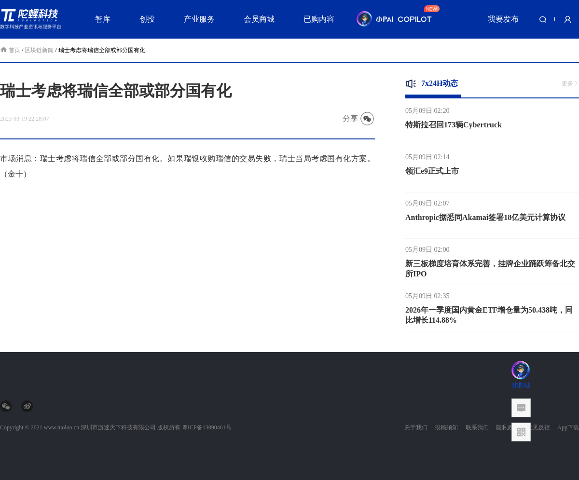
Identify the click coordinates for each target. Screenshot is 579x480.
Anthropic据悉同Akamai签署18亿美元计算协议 (485, 219)
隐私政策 (507, 427)
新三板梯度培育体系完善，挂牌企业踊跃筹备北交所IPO (490, 270)
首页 (11, 50)
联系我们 (477, 427)
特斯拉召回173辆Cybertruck (453, 127)
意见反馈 (538, 427)
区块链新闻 (39, 50)
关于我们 (415, 427)
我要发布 (503, 19)
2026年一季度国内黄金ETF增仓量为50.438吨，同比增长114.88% (489, 317)
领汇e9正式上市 (432, 173)
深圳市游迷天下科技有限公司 (118, 427)
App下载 (568, 427)
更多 (570, 83)
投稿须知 (446, 427)
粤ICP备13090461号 (207, 427)
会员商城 (259, 19)
